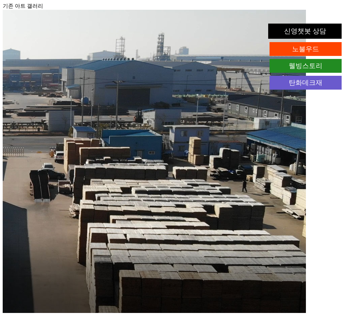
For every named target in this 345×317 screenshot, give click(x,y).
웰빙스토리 (305, 65)
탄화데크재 (305, 82)
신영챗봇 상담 (305, 31)
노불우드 (305, 49)
